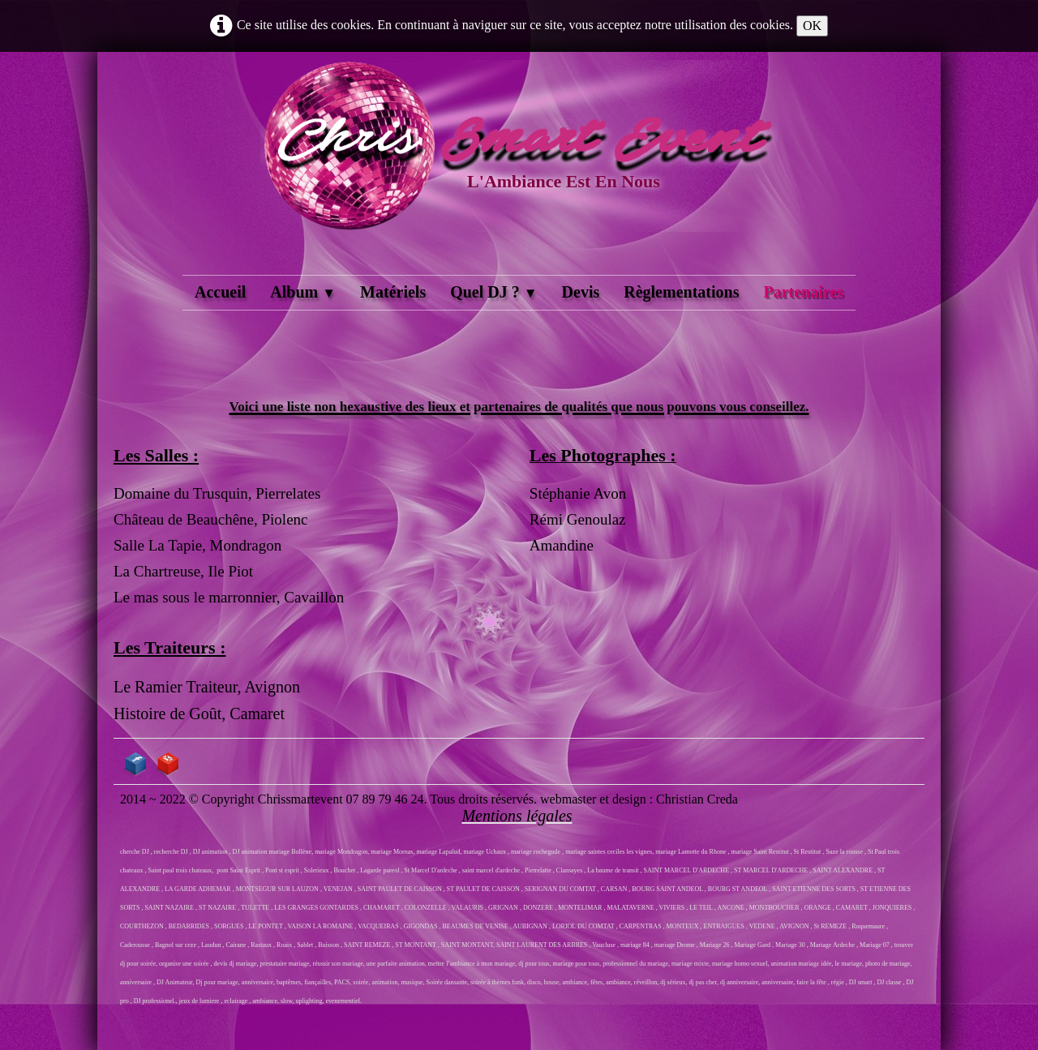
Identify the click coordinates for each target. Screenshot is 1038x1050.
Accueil (220, 292)
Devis (581, 292)
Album (303, 292)
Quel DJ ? (493, 292)
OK (812, 25)
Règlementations (681, 292)
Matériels (393, 292)
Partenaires (803, 292)
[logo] (519, 165)
